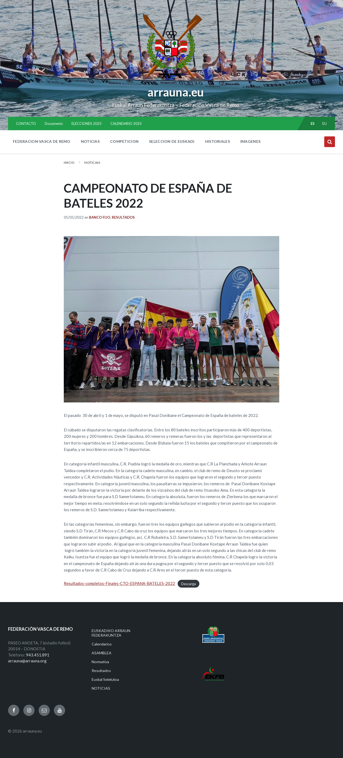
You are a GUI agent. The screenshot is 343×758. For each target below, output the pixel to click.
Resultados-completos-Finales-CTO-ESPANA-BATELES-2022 (119, 583)
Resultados (123, 217)
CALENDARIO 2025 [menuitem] (126, 123)
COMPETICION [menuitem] (124, 141)
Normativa (100, 661)
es (313, 123)
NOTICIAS (92, 162)
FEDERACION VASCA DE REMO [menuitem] (41, 141)
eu (324, 123)
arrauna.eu (175, 92)
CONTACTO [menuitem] (26, 123)
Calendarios (102, 644)
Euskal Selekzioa (105, 679)
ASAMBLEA (101, 653)
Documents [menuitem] (54, 123)
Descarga (188, 583)
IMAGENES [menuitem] (250, 141)
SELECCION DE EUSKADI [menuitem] (172, 141)
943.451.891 (37, 654)
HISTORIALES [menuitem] (217, 141)
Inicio (69, 162)
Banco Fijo (99, 217)
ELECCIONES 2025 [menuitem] (87, 123)
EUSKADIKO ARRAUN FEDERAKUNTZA (111, 632)
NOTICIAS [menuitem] (90, 141)
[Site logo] (171, 80)
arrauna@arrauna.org (27, 660)
